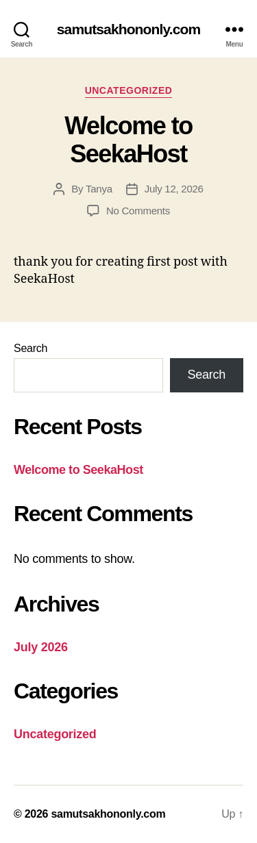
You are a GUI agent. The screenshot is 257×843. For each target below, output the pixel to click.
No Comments (138, 210)
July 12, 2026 (174, 188)
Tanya (99, 188)
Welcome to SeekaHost (128, 140)
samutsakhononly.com (128, 29)
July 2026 (41, 647)
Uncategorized (129, 90)
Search (30, 348)
